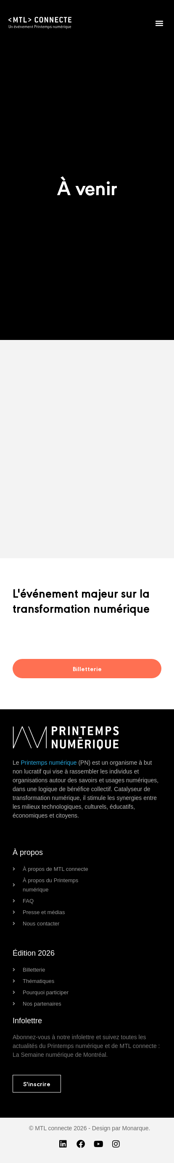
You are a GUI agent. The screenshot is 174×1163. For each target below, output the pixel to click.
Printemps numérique (48, 762)
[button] (159, 23)
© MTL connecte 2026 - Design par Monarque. (89, 1128)
